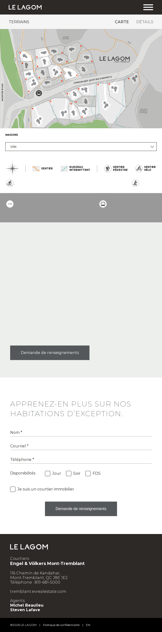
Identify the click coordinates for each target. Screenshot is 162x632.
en (88, 625)
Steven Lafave (25, 610)
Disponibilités (22, 473)
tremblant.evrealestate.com (38, 591)
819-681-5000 (47, 582)
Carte (122, 22)
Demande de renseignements (50, 352)
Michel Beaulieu (27, 605)
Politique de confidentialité (61, 625)
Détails (144, 22)
